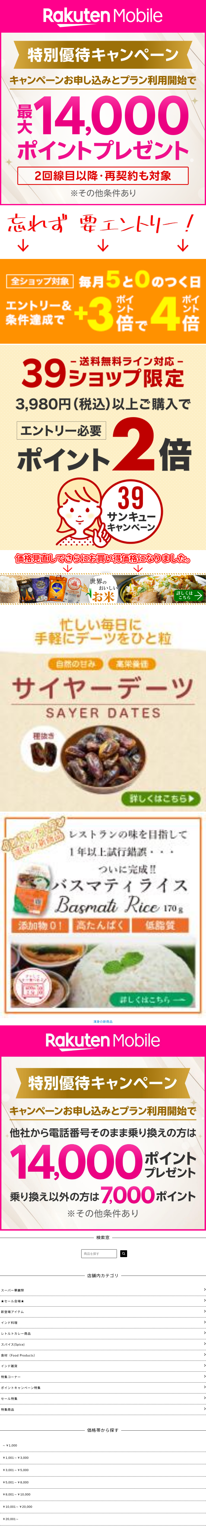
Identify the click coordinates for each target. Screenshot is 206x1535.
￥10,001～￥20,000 (17, 1506)
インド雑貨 (9, 1366)
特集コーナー (11, 1377)
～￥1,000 (9, 1445)
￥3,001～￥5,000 (15, 1470)
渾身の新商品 (103, 1021)
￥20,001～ (10, 1519)
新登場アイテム (12, 1312)
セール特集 (9, 1399)
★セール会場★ (12, 1301)
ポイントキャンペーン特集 (21, 1388)
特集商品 (7, 1409)
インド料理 (9, 1323)
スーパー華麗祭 (12, 1290)
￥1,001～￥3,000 (15, 1457)
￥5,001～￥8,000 (15, 1482)
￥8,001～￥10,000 (16, 1494)
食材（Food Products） (19, 1355)
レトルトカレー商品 (16, 1333)
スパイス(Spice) (13, 1344)
